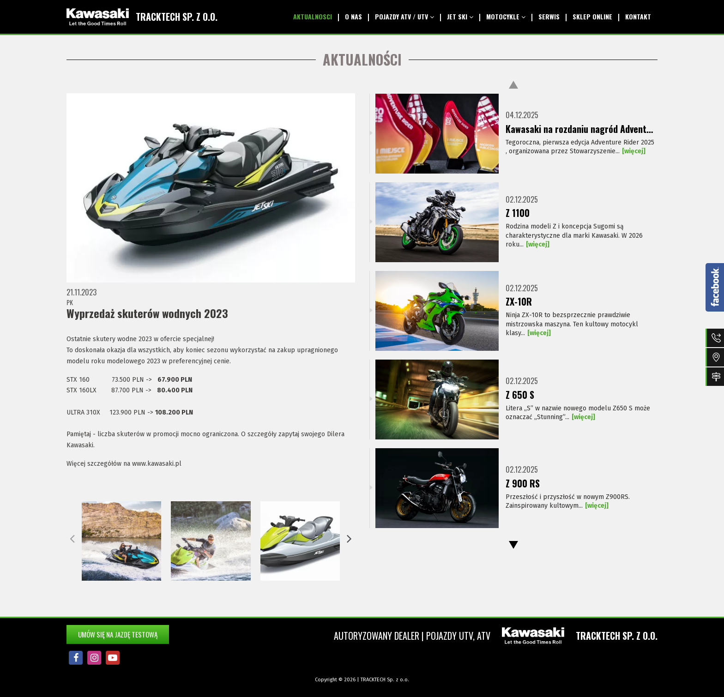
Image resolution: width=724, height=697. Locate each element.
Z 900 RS (523, 483)
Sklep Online (592, 16)
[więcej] (634, 151)
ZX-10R (519, 301)
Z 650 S (520, 395)
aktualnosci (312, 16)
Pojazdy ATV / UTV (404, 16)
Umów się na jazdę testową (117, 634)
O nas (353, 16)
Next (513, 545)
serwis (549, 16)
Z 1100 (518, 213)
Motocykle (505, 16)
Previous (513, 85)
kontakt (638, 16)
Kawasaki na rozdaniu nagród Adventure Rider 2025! (581, 129)
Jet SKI (460, 16)
